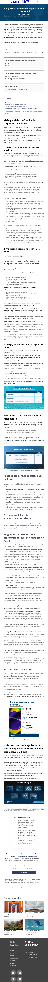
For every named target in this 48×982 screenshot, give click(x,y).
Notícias (8, 944)
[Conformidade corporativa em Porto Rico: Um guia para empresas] (13, 897)
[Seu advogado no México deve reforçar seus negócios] (34, 915)
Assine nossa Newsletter (7, 978)
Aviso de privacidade (6, 976)
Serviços (8, 939)
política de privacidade (25, 878)
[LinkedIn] (19, 961)
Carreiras (8, 949)
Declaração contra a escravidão (8, 979)
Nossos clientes (9, 947)
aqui (22, 831)
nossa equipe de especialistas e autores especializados (24, 778)
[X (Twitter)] (12, 961)
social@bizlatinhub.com (11, 876)
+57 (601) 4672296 (35, 950)
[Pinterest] (19, 968)
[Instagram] (6, 968)
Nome (14, 857)
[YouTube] (12, 968)
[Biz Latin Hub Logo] (12, 2)
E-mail (26, 857)
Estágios (8, 952)
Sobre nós (8, 942)
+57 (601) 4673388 (35, 949)
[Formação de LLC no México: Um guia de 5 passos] (34, 897)
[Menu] (45, 1)
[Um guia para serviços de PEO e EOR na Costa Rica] (13, 915)
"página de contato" (23, 834)
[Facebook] (6, 961)
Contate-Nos (9, 954)
